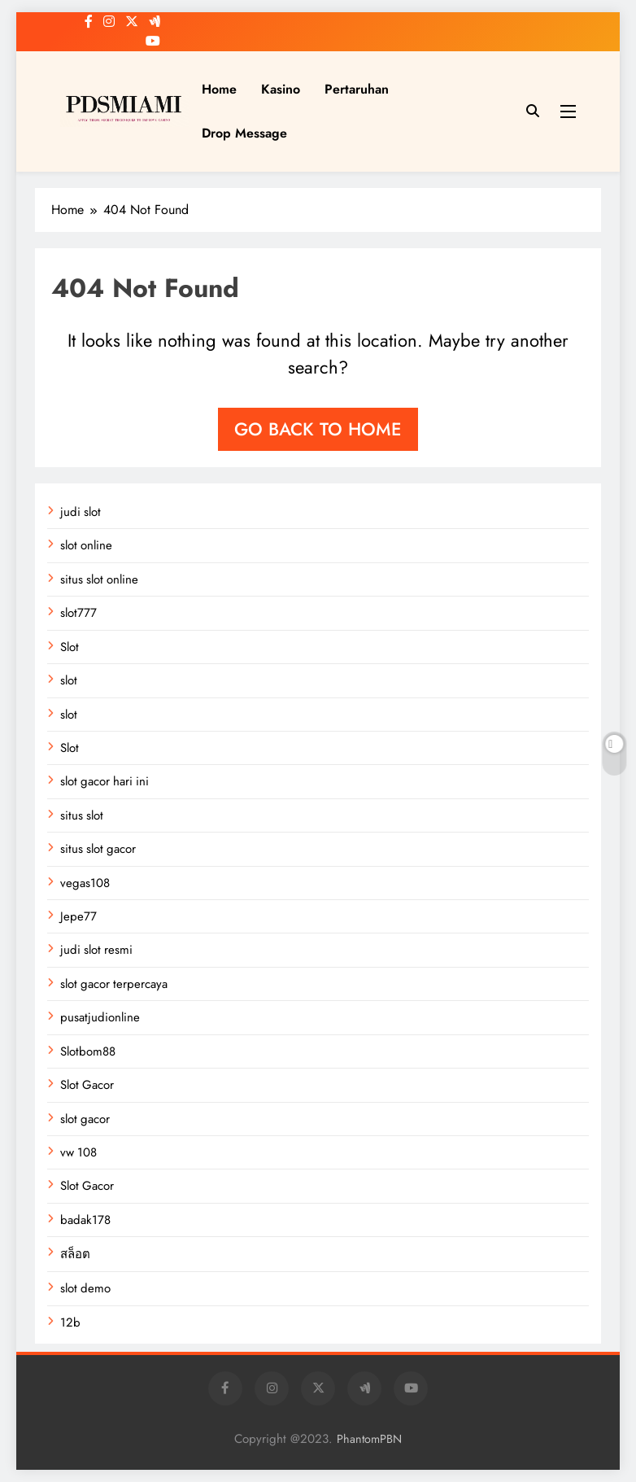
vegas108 (85, 883)
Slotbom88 (87, 1051)
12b (70, 1322)
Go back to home (318, 429)
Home (219, 89)
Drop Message (244, 133)
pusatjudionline (100, 1017)
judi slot (80, 512)
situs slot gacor (98, 849)
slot (68, 680)
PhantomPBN (369, 1439)
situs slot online (99, 579)
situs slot (81, 815)
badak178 (85, 1220)
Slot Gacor (87, 1085)
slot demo (85, 1288)
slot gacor (85, 1119)
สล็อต (75, 1254)
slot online (86, 545)
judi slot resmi (96, 950)
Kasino (280, 89)
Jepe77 (78, 916)
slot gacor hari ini (104, 781)
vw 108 (78, 1152)
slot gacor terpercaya (114, 984)
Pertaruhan (357, 89)
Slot (69, 647)
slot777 (78, 613)
